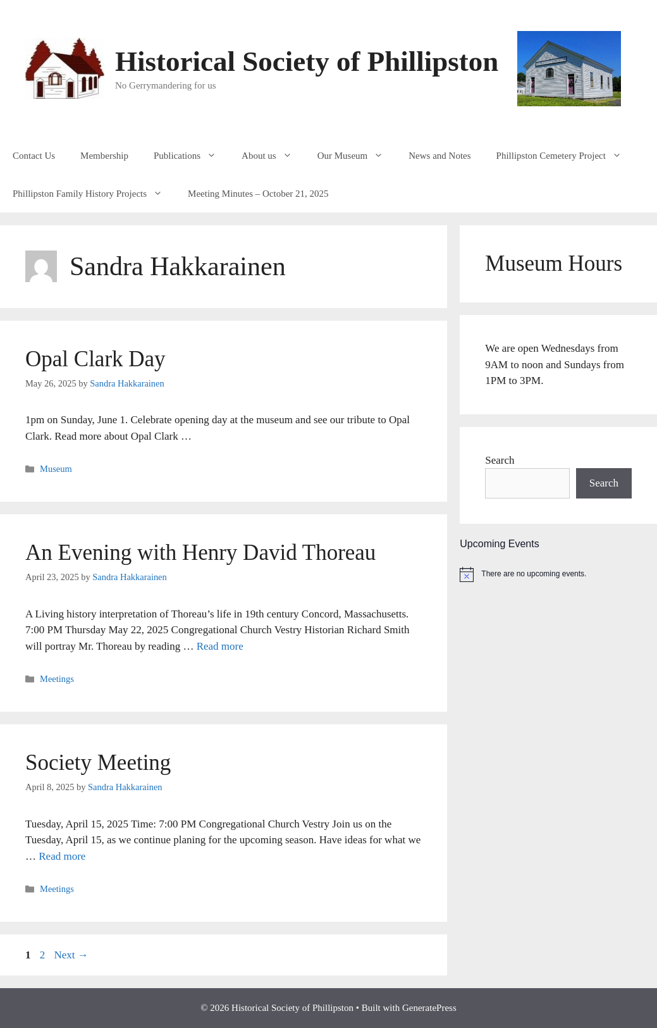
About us (273, 156)
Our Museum (356, 156)
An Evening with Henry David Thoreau (200, 552)
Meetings (57, 679)
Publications (191, 156)
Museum (56, 469)
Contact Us (34, 156)
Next (71, 955)
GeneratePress (429, 1008)
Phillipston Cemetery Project (565, 156)
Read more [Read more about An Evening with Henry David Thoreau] (220, 646)
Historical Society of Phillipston (306, 61)
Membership (104, 156)
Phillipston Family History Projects (94, 194)
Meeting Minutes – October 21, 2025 (258, 194)
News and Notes (439, 156)
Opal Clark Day (95, 359)
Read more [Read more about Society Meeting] (62, 856)
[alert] (558, 574)
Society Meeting (98, 762)
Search (499, 460)
